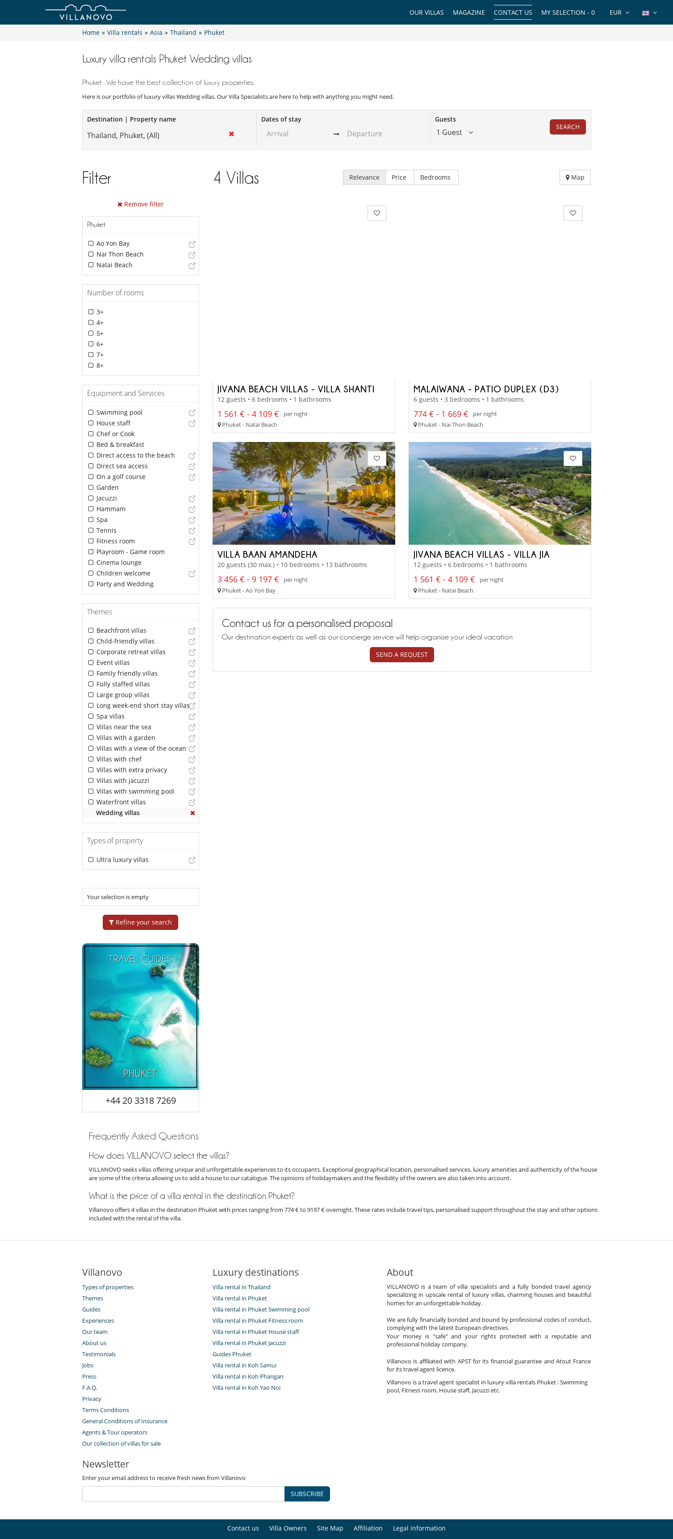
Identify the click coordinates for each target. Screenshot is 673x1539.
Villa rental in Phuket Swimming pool (261, 1281)
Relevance (364, 177)
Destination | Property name (131, 119)
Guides (91, 1281)
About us (94, 1314)
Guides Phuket (232, 1325)
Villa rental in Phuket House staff (256, 1303)
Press (89, 1348)
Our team (95, 1303)
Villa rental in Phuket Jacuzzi (249, 1314)
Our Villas (427, 12)
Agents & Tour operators (114, 1404)
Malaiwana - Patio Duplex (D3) (486, 309)
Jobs (87, 1337)
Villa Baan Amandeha (267, 474)
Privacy (91, 1370)
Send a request (402, 575)
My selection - (568, 12)
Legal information (419, 1499)
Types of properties (108, 1258)
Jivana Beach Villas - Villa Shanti (296, 309)
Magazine (469, 12)
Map (575, 177)
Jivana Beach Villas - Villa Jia (482, 474)
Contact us (513, 12)
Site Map (330, 1499)
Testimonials (99, 1325)
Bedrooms (436, 177)
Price (400, 177)
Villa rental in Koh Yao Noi (246, 1359)
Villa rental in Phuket (240, 1270)
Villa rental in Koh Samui (244, 1337)
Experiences (98, 1292)
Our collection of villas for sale (121, 1415)
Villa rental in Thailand (242, 1258)
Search (568, 126)
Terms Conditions (105, 1381)
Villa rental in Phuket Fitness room (258, 1292)
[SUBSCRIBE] (183, 1465)
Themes (92, 1270)
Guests (445, 119)
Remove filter (140, 204)
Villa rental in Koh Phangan (248, 1348)
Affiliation (368, 1499)
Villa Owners (288, 1499)
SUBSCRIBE (307, 1465)
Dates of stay (281, 119)
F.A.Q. (89, 1359)
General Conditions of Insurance (124, 1392)
